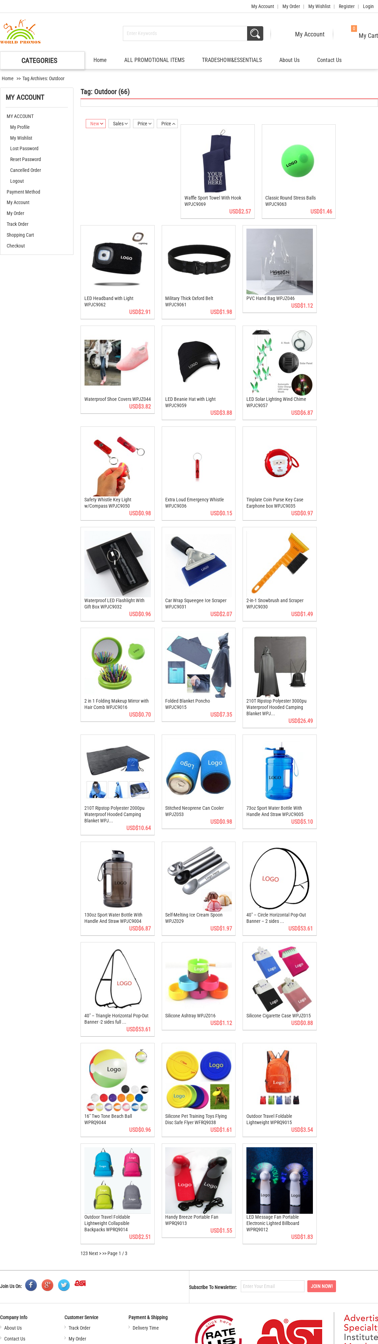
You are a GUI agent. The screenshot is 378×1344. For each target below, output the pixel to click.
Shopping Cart (20, 235)
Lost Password (24, 148)
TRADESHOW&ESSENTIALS (232, 60)
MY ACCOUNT (20, 116)
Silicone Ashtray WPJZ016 (186, 976)
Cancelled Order (25, 170)
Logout (17, 181)
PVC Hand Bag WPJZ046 (262, 289)
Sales (120, 123)
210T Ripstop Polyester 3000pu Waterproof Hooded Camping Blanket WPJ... (268, 681)
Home (100, 60)
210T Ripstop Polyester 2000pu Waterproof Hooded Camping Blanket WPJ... (114, 783)
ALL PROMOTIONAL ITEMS (154, 60)
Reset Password (25, 159)
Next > (95, 1205)
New (96, 123)
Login (368, 6)
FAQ (8, 1301)
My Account (262, 6)
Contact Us (329, 60)
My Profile (20, 127)
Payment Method (23, 192)
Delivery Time (146, 1280)
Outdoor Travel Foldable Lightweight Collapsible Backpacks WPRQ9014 (107, 1175)
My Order (291, 6)
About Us (289, 60)
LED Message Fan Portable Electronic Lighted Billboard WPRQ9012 (264, 1175)
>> (104, 1205)
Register (347, 6)
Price (145, 123)
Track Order (17, 224)
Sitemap (219, 1336)
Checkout (16, 246)
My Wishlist (319, 6)
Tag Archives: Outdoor (43, 78)
